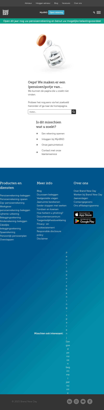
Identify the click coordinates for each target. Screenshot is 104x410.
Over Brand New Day (85, 191)
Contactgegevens (83, 202)
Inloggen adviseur (43, 3)
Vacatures (66, 3)
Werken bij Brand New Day (88, 194)
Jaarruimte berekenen (48, 202)
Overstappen (7, 239)
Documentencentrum (48, 216)
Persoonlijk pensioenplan (13, 236)
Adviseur (28, 3)
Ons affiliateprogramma (86, 205)
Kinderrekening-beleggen (13, 221)
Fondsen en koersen (48, 209)
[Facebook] (89, 401)
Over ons (78, 3)
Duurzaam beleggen (47, 194)
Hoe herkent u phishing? (50, 213)
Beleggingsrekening (10, 217)
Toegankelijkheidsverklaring (51, 220)
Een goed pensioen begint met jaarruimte (68, 367)
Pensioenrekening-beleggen (15, 195)
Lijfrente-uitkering (9, 214)
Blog (56, 3)
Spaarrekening (7, 232)
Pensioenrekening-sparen (13, 199)
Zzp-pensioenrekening (12, 203)
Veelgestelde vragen (47, 198)
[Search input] (50, 111)
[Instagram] (76, 401)
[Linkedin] (69, 401)
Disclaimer (42, 238)
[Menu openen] (99, 12)
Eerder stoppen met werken (52, 205)
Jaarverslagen (81, 198)
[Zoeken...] (90, 12)
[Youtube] (83, 401)
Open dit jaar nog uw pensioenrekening (52, 21)
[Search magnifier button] (73, 112)
